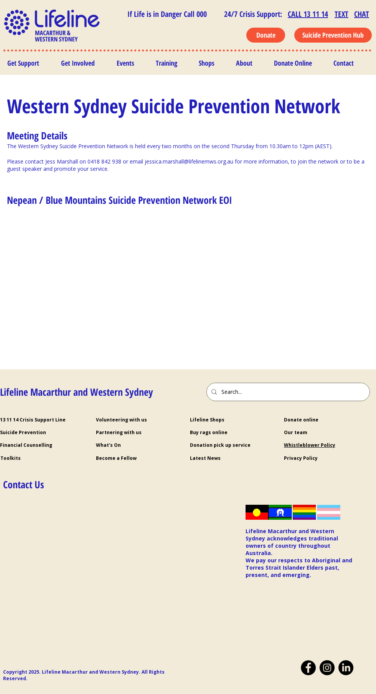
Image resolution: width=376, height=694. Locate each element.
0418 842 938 (104, 161)
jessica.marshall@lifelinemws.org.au (189, 161)
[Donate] (265, 35)
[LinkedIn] (345, 667)
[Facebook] (308, 667)
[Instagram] (327, 667)
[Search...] (287, 392)
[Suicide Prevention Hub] (333, 35)
